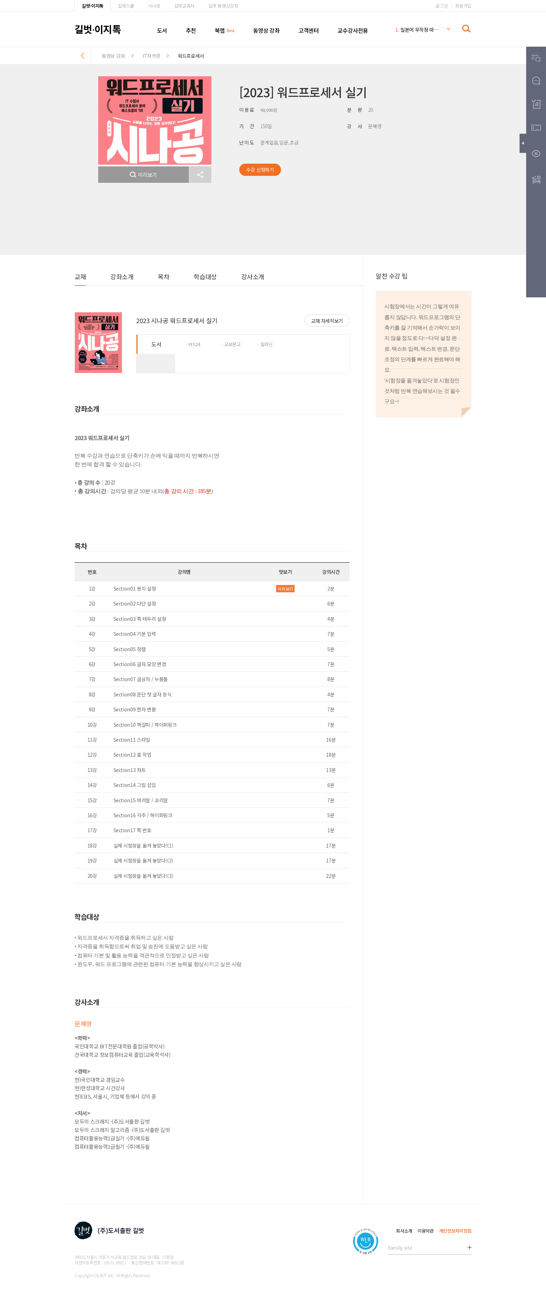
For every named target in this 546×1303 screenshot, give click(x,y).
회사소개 (404, 1230)
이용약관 (426, 1230)
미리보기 (285, 589)
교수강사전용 (352, 30)
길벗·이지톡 (92, 5)
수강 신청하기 (260, 169)
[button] (200, 174)
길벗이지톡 (98, 29)
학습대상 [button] (205, 276)
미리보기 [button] (143, 174)
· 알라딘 (265, 344)
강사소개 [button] (252, 276)
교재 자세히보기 (327, 320)
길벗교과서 (184, 5)
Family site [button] (400, 1247)
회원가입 (463, 5)
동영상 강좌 (266, 30)
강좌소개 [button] (121, 276)
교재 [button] (80, 276)
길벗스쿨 (126, 5)
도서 (162, 30)
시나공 (154, 5)
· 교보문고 (231, 344)
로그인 (442, 5)
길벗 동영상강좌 (223, 5)
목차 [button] (163, 276)
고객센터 (308, 30)
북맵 (220, 30)
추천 (191, 30)
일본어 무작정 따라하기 (417, 29)
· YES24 (193, 344)
